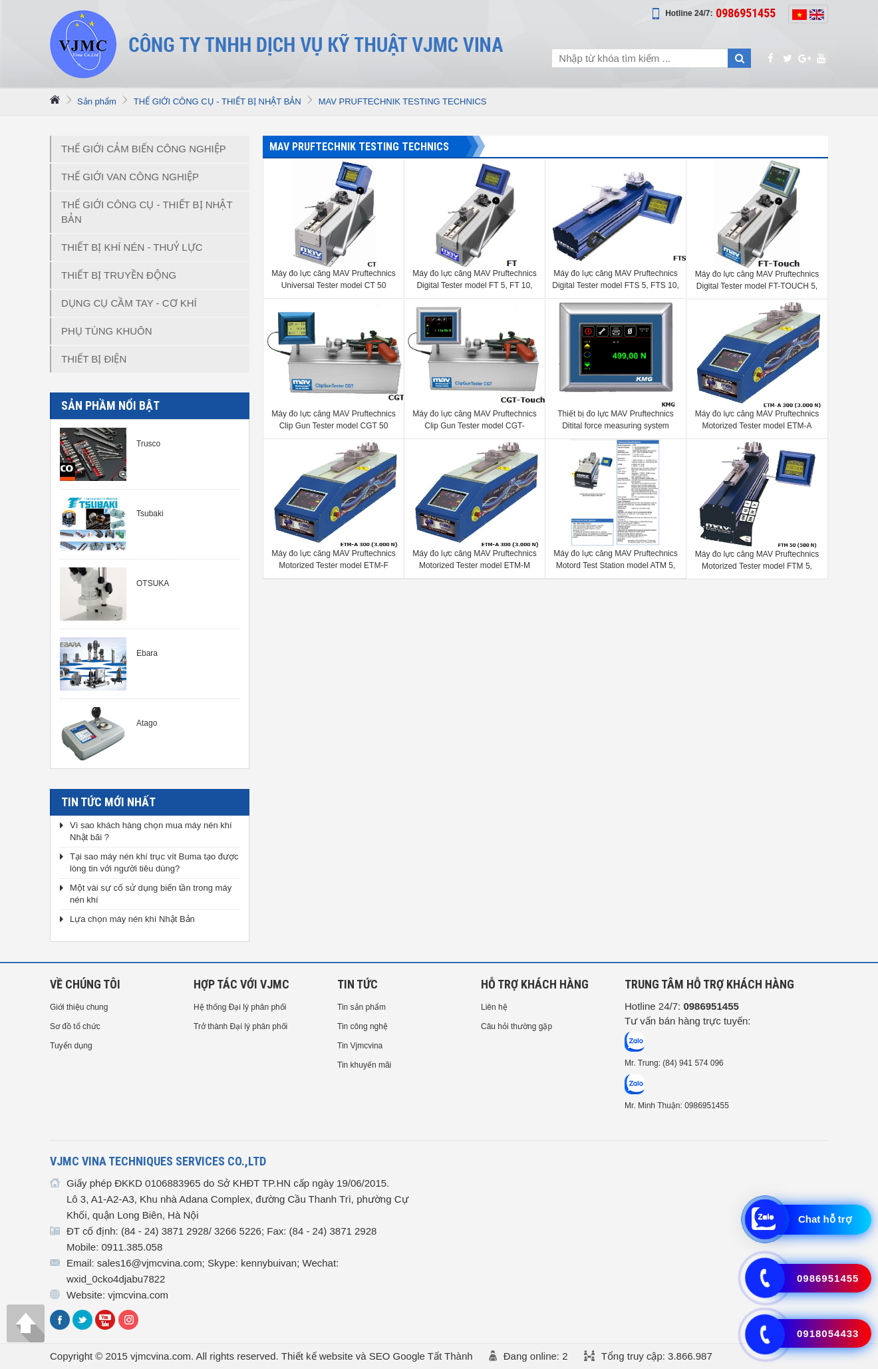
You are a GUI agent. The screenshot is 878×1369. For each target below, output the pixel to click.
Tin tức (357, 984)
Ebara (147, 653)
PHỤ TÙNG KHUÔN (106, 331)
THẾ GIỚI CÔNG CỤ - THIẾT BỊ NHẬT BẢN (217, 101)
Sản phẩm (96, 101)
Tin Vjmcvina (359, 1045)
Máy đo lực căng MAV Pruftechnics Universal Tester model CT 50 (333, 279)
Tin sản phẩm (361, 1007)
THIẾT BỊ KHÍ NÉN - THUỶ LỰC (131, 247)
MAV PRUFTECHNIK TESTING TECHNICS (403, 101)
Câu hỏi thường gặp (516, 1026)
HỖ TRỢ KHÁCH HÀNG (535, 984)
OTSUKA (152, 583)
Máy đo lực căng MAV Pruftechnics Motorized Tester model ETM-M (474, 559)
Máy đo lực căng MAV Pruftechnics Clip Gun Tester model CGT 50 (333, 419)
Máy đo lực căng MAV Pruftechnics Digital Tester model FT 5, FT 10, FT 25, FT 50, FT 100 (474, 280)
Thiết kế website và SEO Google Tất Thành (377, 1356)
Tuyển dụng (71, 1045)
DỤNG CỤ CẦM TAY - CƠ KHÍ (129, 303)
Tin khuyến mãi (364, 1065)
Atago (146, 723)
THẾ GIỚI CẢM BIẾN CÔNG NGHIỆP (143, 148)
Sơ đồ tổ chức (75, 1026)
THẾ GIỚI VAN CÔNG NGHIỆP (130, 176)
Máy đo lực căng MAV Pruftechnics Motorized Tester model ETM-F (333, 559)
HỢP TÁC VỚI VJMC (241, 984)
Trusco (148, 443)
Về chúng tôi (85, 984)
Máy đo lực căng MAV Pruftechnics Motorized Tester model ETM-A (757, 419)
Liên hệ (494, 1007)
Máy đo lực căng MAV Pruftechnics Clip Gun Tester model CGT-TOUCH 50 (474, 420)
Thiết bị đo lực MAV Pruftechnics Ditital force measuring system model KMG (615, 420)
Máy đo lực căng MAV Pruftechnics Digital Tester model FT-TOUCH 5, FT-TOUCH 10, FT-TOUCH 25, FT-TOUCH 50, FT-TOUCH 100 (757, 280)
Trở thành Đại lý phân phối (240, 1026)
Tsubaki (150, 513)
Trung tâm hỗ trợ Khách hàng (709, 984)
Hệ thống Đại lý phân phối (240, 1007)
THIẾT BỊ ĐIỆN (93, 359)
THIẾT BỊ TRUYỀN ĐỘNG (118, 275)
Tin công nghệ (362, 1026)
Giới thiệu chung (79, 1007)
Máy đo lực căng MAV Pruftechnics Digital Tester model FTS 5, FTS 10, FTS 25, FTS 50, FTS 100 (615, 280)
